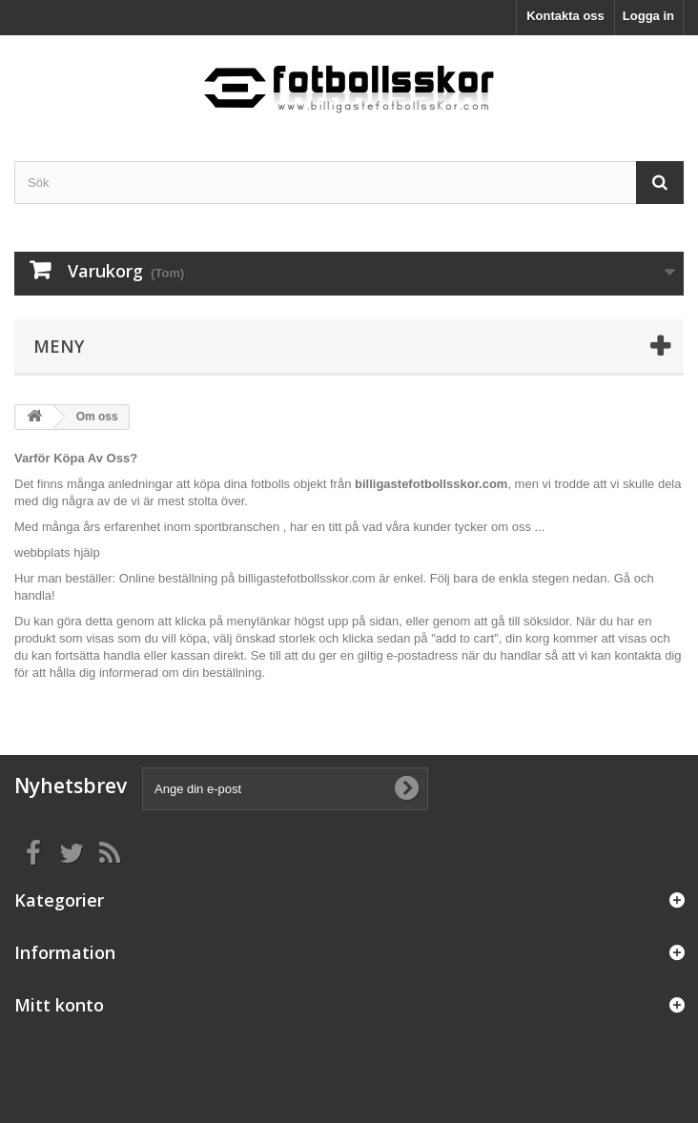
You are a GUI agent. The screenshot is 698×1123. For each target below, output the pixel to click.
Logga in (648, 16)
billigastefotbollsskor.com (307, 578)
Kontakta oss (565, 16)
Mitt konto (59, 1004)
